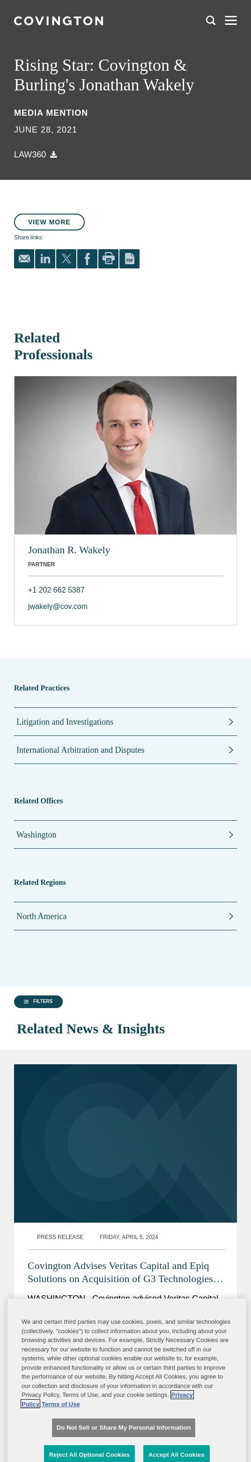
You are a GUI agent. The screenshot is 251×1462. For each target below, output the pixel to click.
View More (49, 222)
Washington (36, 834)
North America (41, 916)
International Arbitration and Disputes (80, 750)
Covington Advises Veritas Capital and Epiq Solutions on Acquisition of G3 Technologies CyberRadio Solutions (120, 1250)
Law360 (30, 154)
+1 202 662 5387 (56, 590)
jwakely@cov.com (58, 606)
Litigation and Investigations (64, 722)
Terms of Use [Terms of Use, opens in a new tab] (61, 1443)
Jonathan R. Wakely (69, 550)
